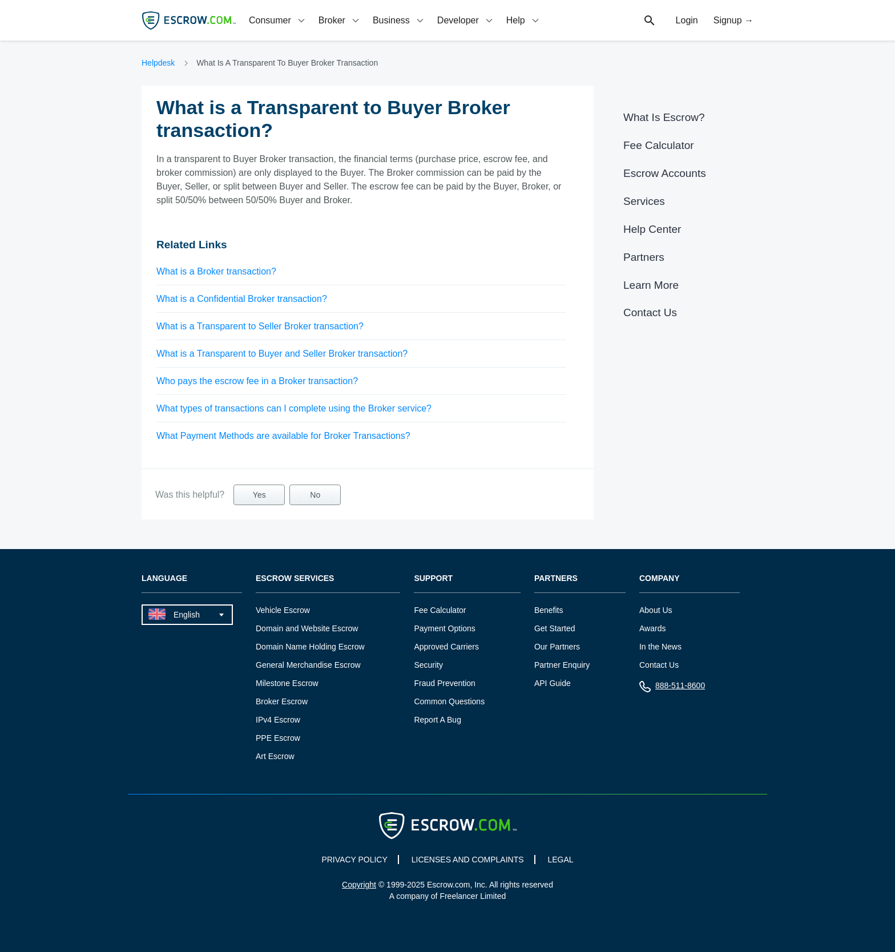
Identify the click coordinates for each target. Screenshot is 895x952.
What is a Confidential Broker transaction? (241, 299)
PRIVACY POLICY (354, 859)
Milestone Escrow (287, 683)
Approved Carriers (446, 646)
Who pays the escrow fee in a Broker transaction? (257, 381)
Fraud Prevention (444, 683)
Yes (259, 494)
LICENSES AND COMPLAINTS (468, 859)
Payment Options (444, 628)
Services (644, 201)
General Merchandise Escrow (308, 664)
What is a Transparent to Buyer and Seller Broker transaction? (282, 353)
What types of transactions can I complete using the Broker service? (294, 408)
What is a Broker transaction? (216, 271)
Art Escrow (275, 756)
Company (659, 578)
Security (428, 664)
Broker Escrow (282, 701)
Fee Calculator (658, 145)
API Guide (552, 683)
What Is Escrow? (664, 117)
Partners (643, 257)
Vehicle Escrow (283, 610)
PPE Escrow (278, 738)
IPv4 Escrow (278, 719)
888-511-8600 (672, 688)
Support (433, 578)
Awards (652, 628)
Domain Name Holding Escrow (310, 646)
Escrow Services (295, 578)
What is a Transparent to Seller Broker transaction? (260, 326)
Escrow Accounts (664, 173)
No (315, 494)
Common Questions (449, 701)
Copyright (359, 884)
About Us (655, 610)
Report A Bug (437, 719)
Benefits (548, 610)
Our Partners (557, 646)
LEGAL (560, 859)
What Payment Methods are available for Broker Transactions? (283, 436)
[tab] (278, 20)
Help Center (652, 229)
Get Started (554, 628)
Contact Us (650, 312)
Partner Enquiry (562, 664)
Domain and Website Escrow (307, 628)
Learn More (651, 285)
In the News (660, 646)
